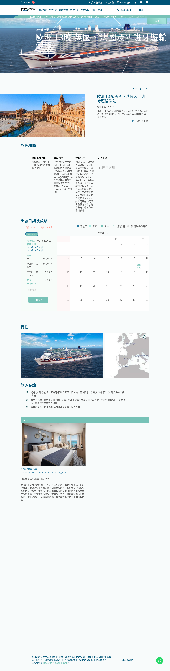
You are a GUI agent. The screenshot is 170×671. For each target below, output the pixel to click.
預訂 (157, 21)
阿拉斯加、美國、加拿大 (132, 593)
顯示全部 (85, 545)
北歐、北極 (101, 625)
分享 (134, 89)
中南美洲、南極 (133, 625)
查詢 (141, 10)
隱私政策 (47, 662)
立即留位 (38, 299)
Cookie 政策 (61, 662)
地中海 (31, 635)
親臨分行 (109, 2)
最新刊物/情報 (124, 2)
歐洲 (101, 593)
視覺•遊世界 (95, 2)
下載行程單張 (141, 121)
